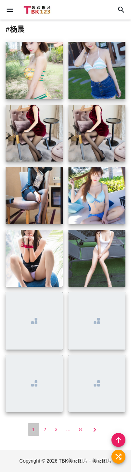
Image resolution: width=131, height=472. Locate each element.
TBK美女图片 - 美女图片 (85, 461)
